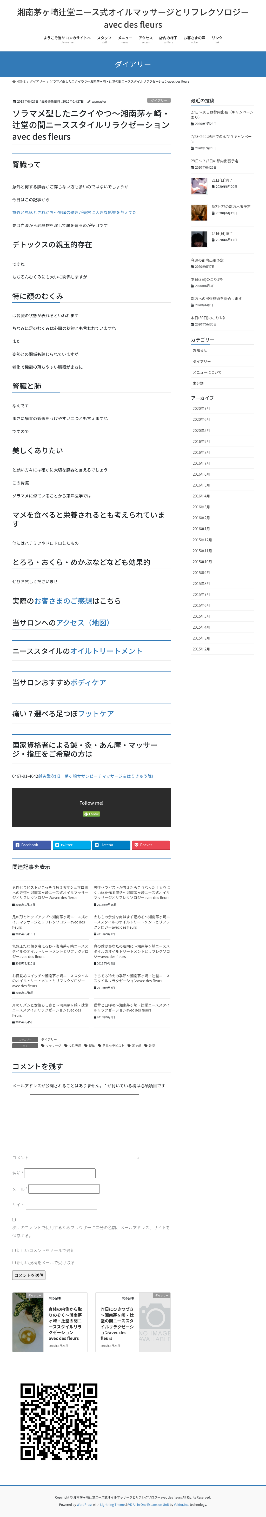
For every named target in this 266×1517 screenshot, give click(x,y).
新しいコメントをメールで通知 (46, 1250)
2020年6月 (201, 419)
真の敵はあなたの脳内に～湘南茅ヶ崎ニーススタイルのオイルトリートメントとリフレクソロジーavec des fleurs (132, 951)
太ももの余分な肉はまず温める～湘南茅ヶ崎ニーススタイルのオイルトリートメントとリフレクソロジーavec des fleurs (132, 921)
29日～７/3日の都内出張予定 (214, 160)
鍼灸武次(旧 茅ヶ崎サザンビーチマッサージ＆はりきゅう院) (95, 776)
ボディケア (88, 682)
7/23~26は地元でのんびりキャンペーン (221, 139)
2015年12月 (202, 539)
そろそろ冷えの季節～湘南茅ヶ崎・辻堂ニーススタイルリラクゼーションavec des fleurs (132, 978)
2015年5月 (201, 616)
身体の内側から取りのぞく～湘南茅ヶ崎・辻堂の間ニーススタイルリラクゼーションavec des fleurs (65, 1323)
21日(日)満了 (222, 180)
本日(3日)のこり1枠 (207, 279)
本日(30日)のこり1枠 (208, 317)
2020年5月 (201, 430)
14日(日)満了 (222, 233)
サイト (18, 1204)
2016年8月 (201, 452)
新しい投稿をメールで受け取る (46, 1262)
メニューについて (207, 372)
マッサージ (53, 1045)
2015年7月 (201, 594)
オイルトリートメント (106, 651)
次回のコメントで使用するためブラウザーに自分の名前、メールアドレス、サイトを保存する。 (91, 1231)
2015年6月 (201, 605)
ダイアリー (159, 100)
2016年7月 (201, 463)
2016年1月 (201, 528)
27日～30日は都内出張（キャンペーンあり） (222, 114)
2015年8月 (201, 583)
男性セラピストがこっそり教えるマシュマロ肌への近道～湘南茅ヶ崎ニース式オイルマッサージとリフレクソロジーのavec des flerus (50, 892)
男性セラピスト (113, 1045)
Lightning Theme (112, 1504)
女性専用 (75, 1045)
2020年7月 (201, 408)
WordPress (84, 1504)
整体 (92, 1045)
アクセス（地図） (85, 622)
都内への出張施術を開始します (216, 298)
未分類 (198, 383)
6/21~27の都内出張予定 (231, 206)
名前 (17, 1173)
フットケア (96, 713)
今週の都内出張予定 (207, 260)
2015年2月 (201, 648)
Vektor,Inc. (181, 1504)
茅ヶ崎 (136, 1045)
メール (19, 1189)
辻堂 (152, 1045)
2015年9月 (201, 572)
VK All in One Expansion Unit (148, 1504)
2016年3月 (201, 506)
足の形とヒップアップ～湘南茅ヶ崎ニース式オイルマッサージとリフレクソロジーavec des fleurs (50, 921)
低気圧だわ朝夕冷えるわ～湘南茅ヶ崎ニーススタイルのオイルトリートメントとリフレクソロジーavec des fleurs (50, 951)
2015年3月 (201, 638)
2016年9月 (201, 441)
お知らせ (200, 350)
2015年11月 (202, 550)
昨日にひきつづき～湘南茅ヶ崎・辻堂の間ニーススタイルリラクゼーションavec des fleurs (117, 1323)
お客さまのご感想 (63, 600)
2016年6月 (201, 474)
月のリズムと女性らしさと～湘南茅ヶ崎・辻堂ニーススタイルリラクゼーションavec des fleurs (50, 1010)
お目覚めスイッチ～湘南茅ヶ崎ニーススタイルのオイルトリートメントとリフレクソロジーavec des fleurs (50, 980)
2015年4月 (201, 627)
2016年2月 (201, 517)
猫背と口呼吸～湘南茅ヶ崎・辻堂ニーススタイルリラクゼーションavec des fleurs (132, 1007)
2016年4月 (201, 495)
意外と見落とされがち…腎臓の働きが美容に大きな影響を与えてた (74, 212)
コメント (20, 1157)
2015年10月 (202, 561)
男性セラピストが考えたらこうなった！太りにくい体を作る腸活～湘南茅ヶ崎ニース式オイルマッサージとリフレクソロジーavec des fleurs (132, 892)
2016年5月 (201, 485)
